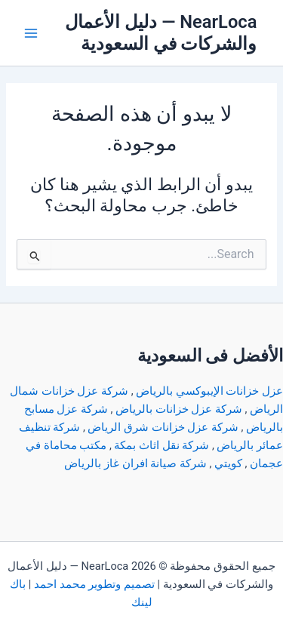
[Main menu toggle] (31, 33)
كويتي (228, 463)
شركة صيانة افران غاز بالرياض (135, 463)
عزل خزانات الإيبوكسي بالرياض (209, 391)
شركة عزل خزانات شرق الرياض (163, 427)
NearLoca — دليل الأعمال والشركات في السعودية (161, 32)
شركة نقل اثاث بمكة (161, 445)
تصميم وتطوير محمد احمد (94, 584)
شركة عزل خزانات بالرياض (178, 409)
